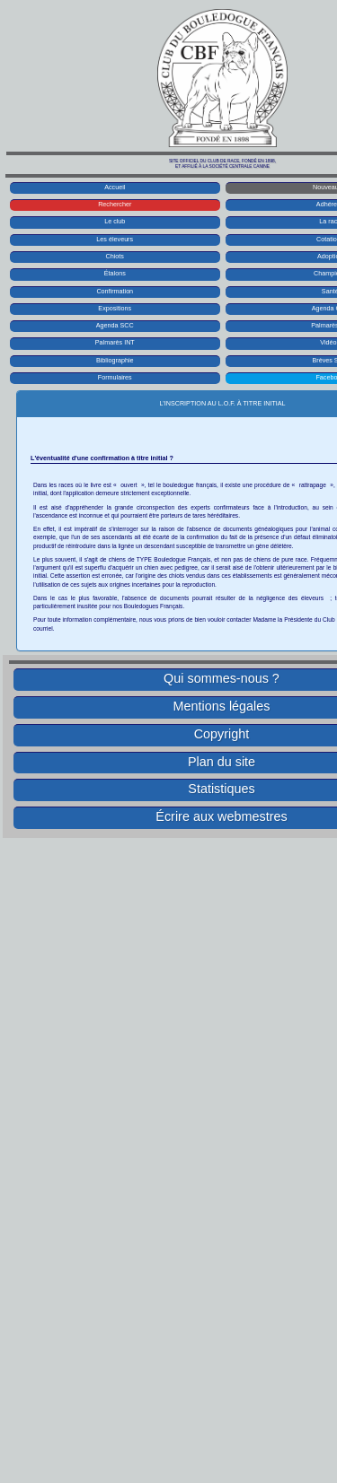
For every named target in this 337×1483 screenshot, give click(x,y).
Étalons (115, 273)
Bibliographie (115, 360)
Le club (114, 221)
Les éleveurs (114, 239)
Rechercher (114, 204)
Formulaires (115, 377)
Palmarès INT (115, 342)
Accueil (114, 187)
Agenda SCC (115, 325)
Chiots (115, 256)
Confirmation (114, 291)
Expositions (114, 308)
